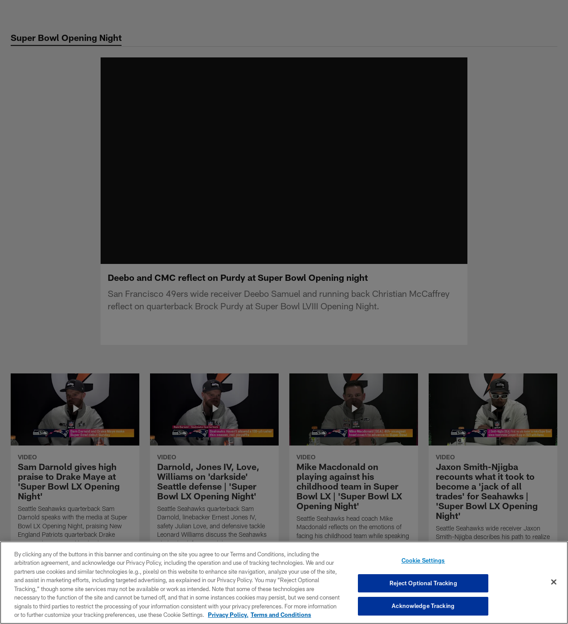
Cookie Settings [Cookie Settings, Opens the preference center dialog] (423, 560)
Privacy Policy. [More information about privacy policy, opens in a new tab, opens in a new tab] (228, 614)
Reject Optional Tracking (423, 583)
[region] (284, 582)
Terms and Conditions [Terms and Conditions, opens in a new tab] (281, 614)
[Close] (554, 582)
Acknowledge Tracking (423, 605)
